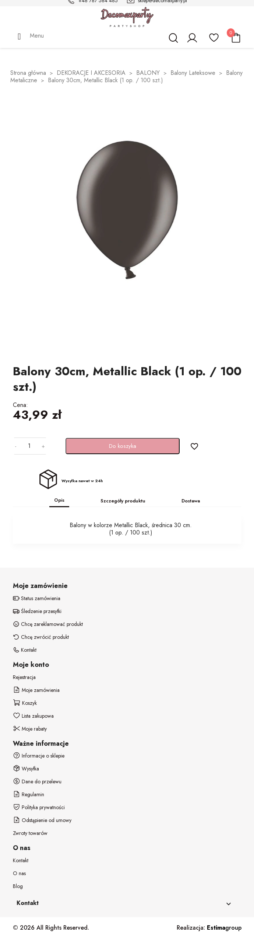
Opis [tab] (59, 500)
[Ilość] (29, 446)
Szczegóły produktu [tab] (122, 500)
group (224, 927)
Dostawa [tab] (190, 500)
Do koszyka (122, 446)
